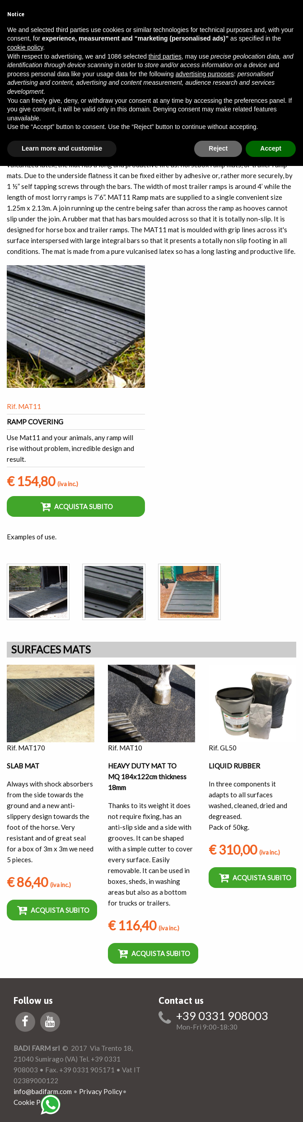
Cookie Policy (34, 1102)
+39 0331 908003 (222, 1016)
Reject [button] (218, 148)
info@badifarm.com (43, 1091)
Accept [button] (270, 148)
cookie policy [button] (25, 47)
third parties (165, 56)
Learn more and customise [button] (62, 148)
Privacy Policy (100, 1091)
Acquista (77, 506)
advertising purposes (205, 74)
